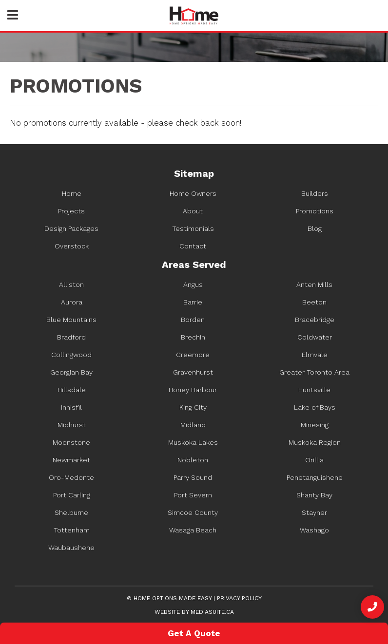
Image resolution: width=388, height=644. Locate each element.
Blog (315, 228)
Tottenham (72, 530)
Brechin (193, 337)
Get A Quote (194, 633)
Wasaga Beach (192, 530)
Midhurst (72, 425)
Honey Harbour (193, 390)
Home (71, 193)
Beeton (314, 302)
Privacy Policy (239, 598)
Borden (193, 319)
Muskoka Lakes (193, 442)
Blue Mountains (71, 319)
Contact (192, 246)
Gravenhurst (193, 372)
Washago (314, 530)
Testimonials (193, 228)
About (193, 211)
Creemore (193, 355)
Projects (71, 211)
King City (193, 407)
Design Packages (71, 228)
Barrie (192, 302)
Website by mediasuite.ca (194, 611)
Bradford (71, 337)
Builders (314, 193)
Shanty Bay (314, 495)
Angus (193, 284)
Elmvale (315, 355)
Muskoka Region (315, 442)
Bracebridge (314, 319)
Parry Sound (193, 477)
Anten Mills (314, 284)
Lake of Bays (314, 407)
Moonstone (71, 442)
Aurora (71, 302)
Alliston (71, 284)
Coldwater (314, 337)
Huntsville (314, 390)
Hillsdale (72, 390)
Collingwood (71, 355)
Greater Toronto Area (314, 372)
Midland (193, 425)
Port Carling (71, 495)
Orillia (314, 460)
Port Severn (193, 495)
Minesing (315, 425)
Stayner (314, 512)
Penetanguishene (315, 477)
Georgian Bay (71, 372)
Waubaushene (71, 547)
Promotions (314, 211)
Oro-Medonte (71, 477)
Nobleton (192, 460)
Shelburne (71, 512)
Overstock (72, 246)
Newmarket (71, 460)
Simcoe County (193, 512)
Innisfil (71, 407)
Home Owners (193, 193)
